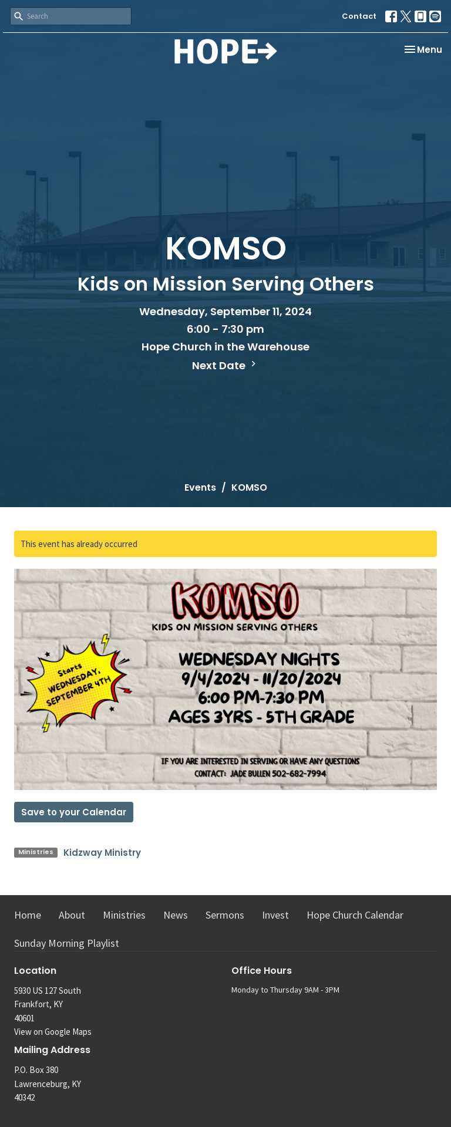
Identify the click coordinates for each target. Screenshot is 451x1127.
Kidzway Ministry (102, 852)
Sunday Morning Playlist (66, 943)
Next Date (225, 365)
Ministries (124, 915)
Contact (359, 16)
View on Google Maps (53, 1031)
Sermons (225, 915)
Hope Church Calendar (355, 915)
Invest (275, 915)
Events (200, 487)
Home (27, 915)
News (175, 915)
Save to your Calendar (73, 812)
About (72, 915)
